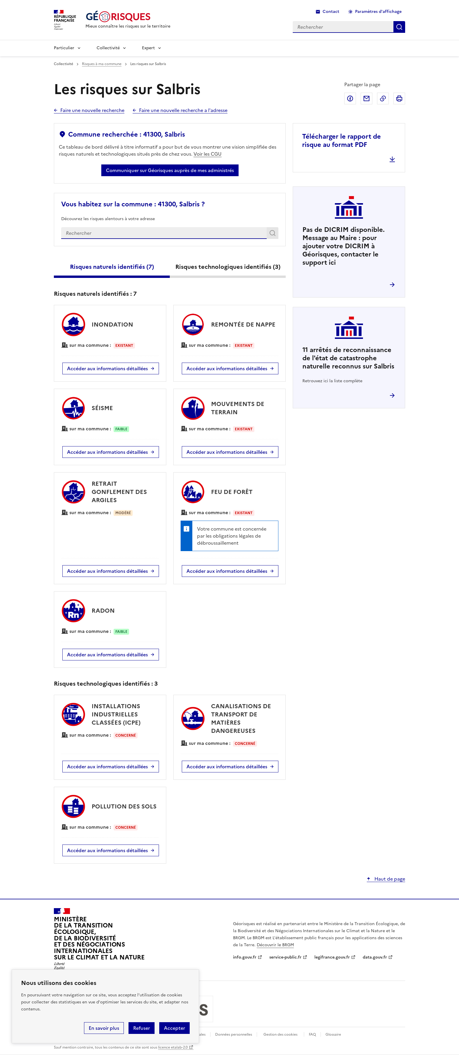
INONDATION (112, 324)
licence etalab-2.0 (173, 1047)
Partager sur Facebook (350, 98)
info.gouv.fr (244, 957)
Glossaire (333, 1034)
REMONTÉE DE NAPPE (243, 324)
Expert (148, 48)
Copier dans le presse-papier (383, 98)
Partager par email (366, 98)
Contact (331, 12)
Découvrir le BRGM (275, 945)
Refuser (141, 1028)
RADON (103, 610)
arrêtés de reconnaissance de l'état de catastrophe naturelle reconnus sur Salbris (348, 358)
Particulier (64, 48)
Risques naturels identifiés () (112, 266)
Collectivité (108, 48)
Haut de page (389, 878)
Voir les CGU (207, 153)
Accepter (174, 1028)
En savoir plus (104, 1028)
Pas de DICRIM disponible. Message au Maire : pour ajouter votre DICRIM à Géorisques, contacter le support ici (343, 246)
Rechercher (273, 234)
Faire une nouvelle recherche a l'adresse (183, 110)
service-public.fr (285, 957)
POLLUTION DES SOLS (124, 806)
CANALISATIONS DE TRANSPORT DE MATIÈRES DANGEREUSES (241, 718)
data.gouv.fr (375, 957)
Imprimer (399, 98)
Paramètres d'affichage (378, 12)
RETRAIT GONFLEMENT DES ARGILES (119, 491)
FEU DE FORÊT (232, 491)
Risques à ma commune (101, 64)
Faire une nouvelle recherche (92, 110)
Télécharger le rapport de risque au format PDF (341, 140)
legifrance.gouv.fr (332, 957)
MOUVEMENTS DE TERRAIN (237, 408)
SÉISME (102, 408)
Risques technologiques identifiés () (227, 266)
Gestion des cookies (280, 1034)
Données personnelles (233, 1034)
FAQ (312, 1034)
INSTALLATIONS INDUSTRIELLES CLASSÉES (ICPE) (116, 714)
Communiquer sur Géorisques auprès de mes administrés (170, 170)
